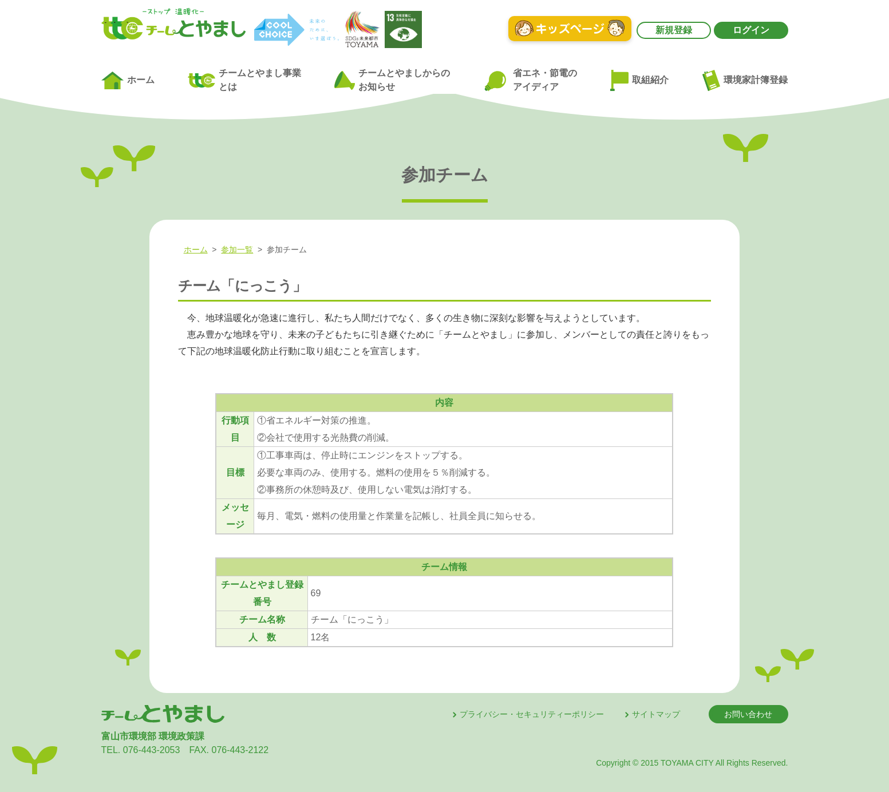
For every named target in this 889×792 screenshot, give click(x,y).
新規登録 (673, 30)
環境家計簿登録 (745, 80)
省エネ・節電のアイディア (530, 80)
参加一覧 (237, 249)
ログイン (751, 30)
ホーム (128, 81)
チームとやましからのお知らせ (392, 80)
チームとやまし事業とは (244, 80)
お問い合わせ (748, 714)
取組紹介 (639, 81)
